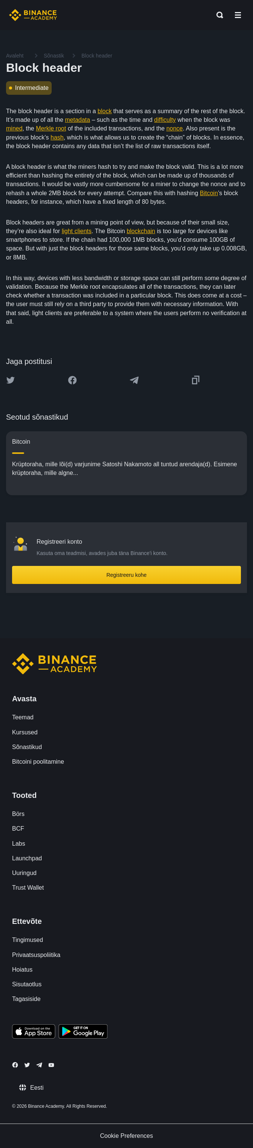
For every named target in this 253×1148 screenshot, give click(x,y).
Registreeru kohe (126, 575)
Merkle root (51, 128)
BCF (18, 828)
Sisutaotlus (26, 984)
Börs (18, 814)
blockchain (141, 231)
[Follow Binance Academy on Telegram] (39, 1065)
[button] (237, 15)
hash (57, 137)
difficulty (165, 120)
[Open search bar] (217, 15)
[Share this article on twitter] (10, 380)
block (105, 111)
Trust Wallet (28, 887)
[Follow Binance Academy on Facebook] (15, 1065)
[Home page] (33, 15)
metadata (77, 120)
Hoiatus (22, 969)
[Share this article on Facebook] (72, 380)
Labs (18, 843)
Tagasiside (26, 999)
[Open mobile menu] (238, 15)
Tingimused (27, 940)
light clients (77, 231)
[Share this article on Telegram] (134, 380)
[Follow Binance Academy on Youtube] (51, 1065)
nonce (174, 128)
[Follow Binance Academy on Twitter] (27, 1065)
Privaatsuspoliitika (36, 955)
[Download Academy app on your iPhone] (33, 1032)
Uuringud (24, 873)
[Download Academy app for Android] (82, 1032)
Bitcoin (209, 193)
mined (14, 128)
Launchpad (27, 858)
